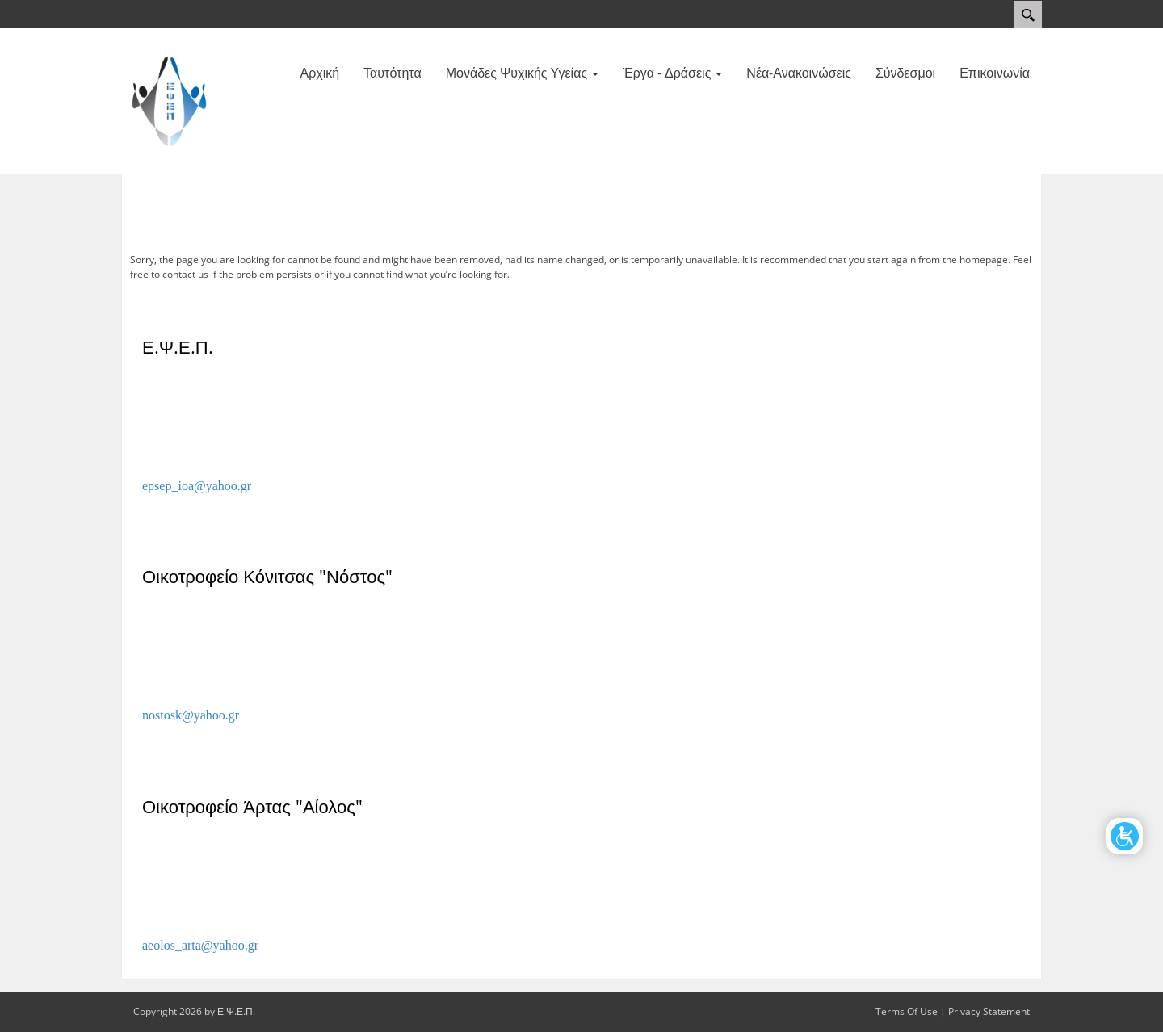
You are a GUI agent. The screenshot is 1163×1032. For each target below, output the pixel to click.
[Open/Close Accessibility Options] (1125, 836)
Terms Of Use (906, 1011)
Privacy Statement (989, 1011)
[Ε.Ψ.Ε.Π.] (169, 99)
